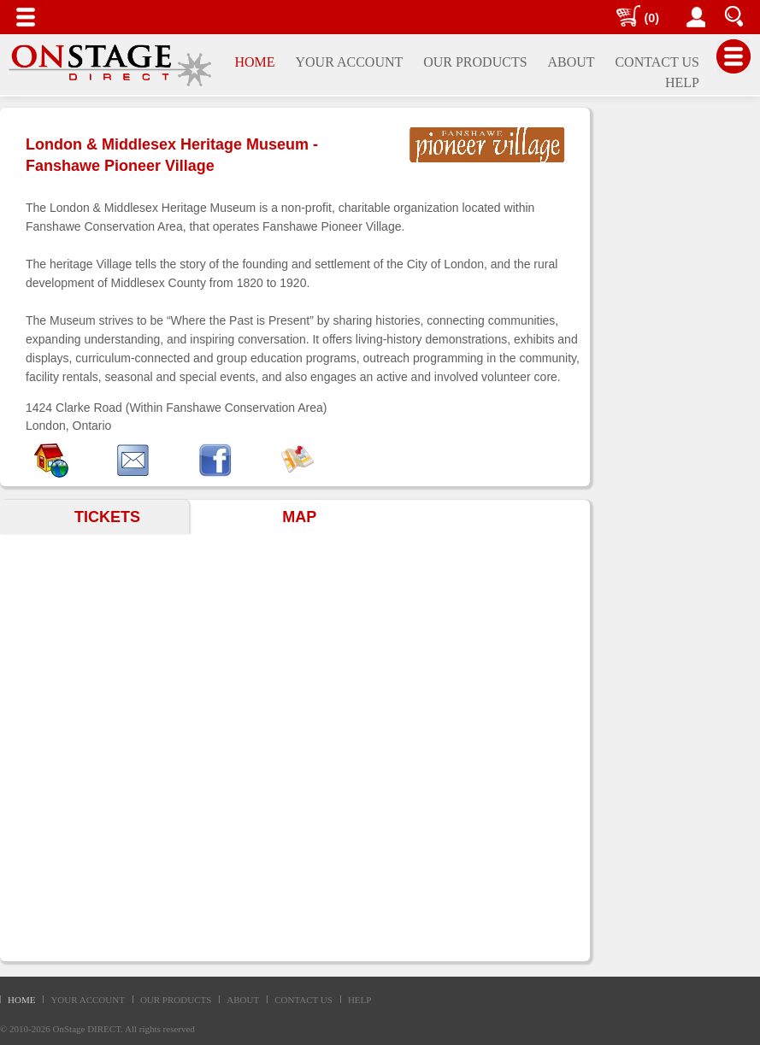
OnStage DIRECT (87, 1029)
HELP (360, 1000)
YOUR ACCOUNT (87, 1000)
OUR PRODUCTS (175, 1000)
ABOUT (243, 1000)
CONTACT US (303, 1000)
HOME (21, 1000)
